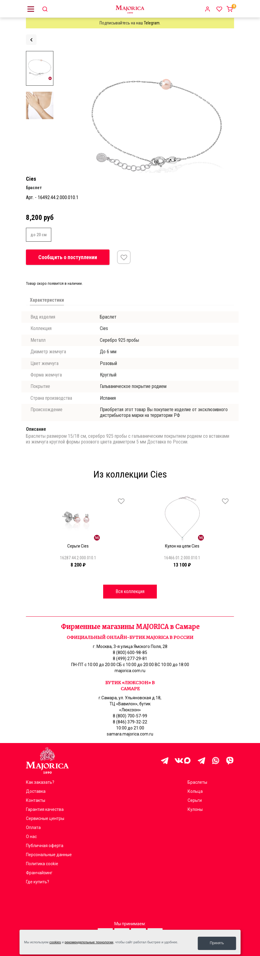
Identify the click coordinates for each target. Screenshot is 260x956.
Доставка (36, 791)
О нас (31, 836)
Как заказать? (40, 782)
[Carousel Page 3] (35, 493)
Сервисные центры (45, 818)
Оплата (33, 827)
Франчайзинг (39, 872)
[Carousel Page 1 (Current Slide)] (28, 493)
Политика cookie (42, 863)
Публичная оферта (44, 845)
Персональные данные (49, 854)
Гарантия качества (45, 809)
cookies (55, 943)
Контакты (35, 800)
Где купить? (37, 881)
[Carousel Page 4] (38, 493)
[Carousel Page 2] (31, 493)
